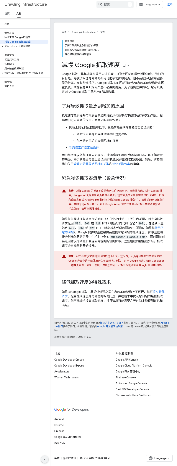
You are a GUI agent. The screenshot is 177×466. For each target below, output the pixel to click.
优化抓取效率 (121, 164)
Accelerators (61, 371)
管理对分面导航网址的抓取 (91, 164)
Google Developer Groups (69, 359)
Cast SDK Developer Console (132, 389)
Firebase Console (126, 377)
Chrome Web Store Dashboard (133, 395)
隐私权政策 (69, 458)
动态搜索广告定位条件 (84, 147)
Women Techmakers (66, 377)
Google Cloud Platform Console (134, 365)
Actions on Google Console (131, 383)
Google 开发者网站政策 (110, 326)
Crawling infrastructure (25, 4)
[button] (24, 46)
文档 (102, 32)
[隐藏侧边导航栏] (44, 459)
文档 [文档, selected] (19, 13)
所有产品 (59, 442)
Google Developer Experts (69, 365)
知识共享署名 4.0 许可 (112, 322)
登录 (170, 4)
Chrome (59, 425)
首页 (7, 13)
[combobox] (115, 4)
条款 (57, 458)
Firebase (59, 431)
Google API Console (127, 359)
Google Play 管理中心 (128, 371)
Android (59, 419)
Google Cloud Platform (67, 437)
